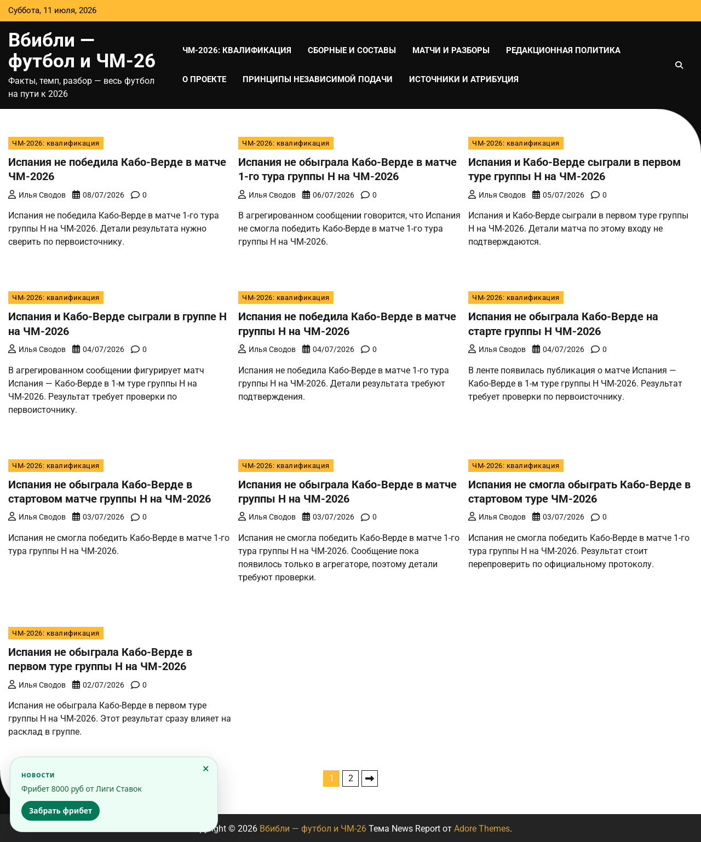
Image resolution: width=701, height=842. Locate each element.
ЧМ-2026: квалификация (236, 50)
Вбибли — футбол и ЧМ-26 (82, 50)
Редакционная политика (563, 50)
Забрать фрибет (60, 810)
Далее (369, 777)
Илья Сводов (37, 194)
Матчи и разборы (451, 50)
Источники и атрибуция (464, 79)
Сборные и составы (352, 50)
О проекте (204, 79)
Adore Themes (482, 827)
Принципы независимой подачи (318, 79)
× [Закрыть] (206, 768)
